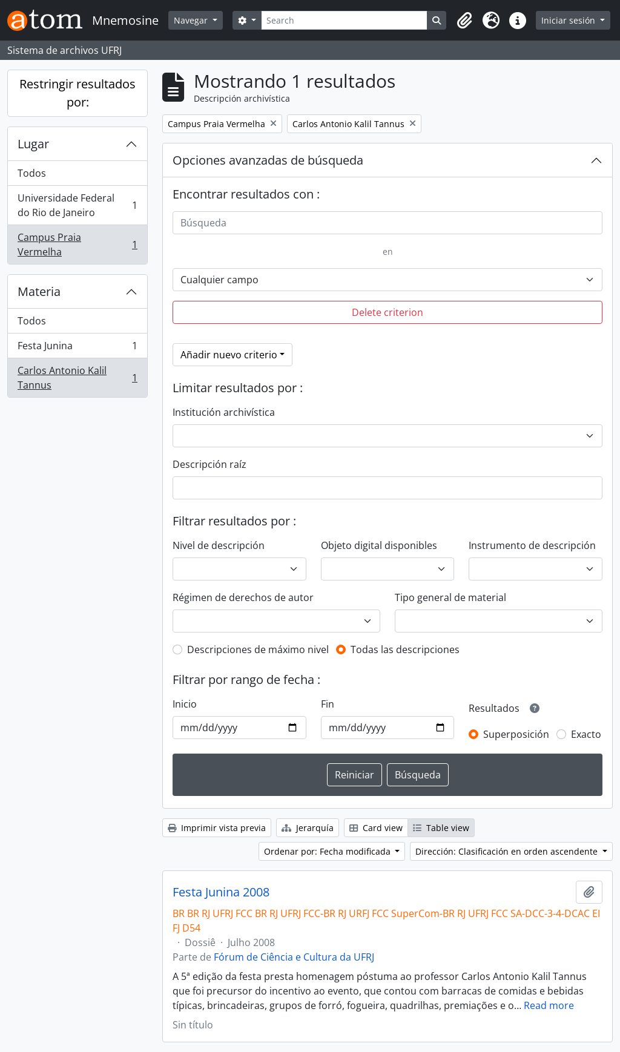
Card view (376, 827)
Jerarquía (308, 827)
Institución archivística (224, 412)
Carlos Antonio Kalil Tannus (77, 378)
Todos (32, 173)
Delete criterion (387, 312)
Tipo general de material (450, 597)
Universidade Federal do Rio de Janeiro (77, 205)
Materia (39, 291)
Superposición (516, 734)
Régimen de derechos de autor (243, 597)
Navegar (192, 20)
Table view (441, 827)
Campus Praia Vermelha (77, 244)
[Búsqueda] (387, 222)
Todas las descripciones (405, 649)
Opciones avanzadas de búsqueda (268, 160)
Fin (327, 704)
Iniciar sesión (569, 20)
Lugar (33, 144)
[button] (464, 20)
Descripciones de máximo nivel (258, 649)
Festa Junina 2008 (221, 892)
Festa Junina (77, 348)
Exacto (586, 734)
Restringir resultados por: (77, 93)
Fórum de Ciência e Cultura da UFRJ (294, 957)
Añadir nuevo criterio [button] (228, 354)
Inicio (185, 704)
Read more (549, 1005)
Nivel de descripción (219, 545)
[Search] (344, 20)
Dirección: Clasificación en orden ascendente (507, 851)
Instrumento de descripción (532, 545)
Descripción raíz (209, 464)
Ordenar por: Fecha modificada (328, 851)
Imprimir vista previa (217, 827)
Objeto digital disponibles (379, 545)
